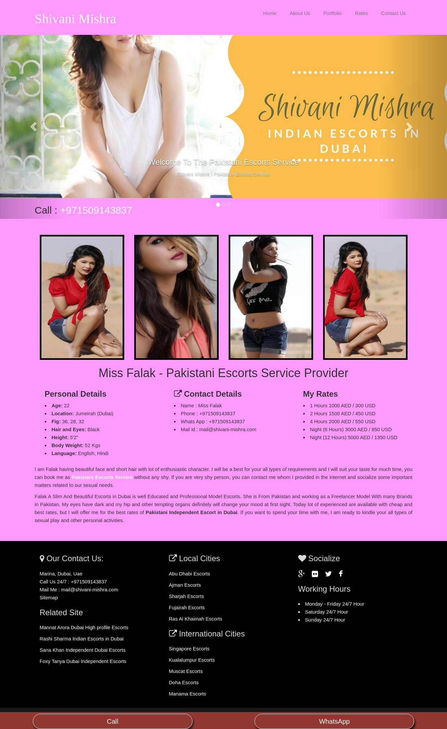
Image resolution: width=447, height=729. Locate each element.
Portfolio (332, 13)
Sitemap (49, 597)
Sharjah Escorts (186, 596)
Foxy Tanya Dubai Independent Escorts (83, 661)
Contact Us (393, 13)
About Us (300, 13)
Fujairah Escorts (187, 607)
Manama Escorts (187, 693)
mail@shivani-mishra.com (89, 589)
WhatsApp (334, 721)
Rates (361, 13)
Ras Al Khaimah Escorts (195, 619)
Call (112, 721)
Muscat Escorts (186, 671)
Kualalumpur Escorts (192, 660)
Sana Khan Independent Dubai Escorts (83, 650)
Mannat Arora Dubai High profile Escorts (84, 627)
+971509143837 (96, 210)
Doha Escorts (184, 682)
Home (269, 13)
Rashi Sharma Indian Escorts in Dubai (82, 638)
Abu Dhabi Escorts (189, 573)
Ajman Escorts (185, 585)
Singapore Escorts (189, 648)
